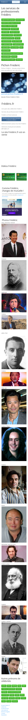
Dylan (3, 701)
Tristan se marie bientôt (8, 689)
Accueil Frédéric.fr (5, 705)
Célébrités (16, 2)
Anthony (15, 701)
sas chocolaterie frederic (8, 59)
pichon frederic (6, 50)
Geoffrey (12, 698)
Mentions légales (5, 711)
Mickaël (14, 686)
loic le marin (5, 695)
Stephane (18, 689)
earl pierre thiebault (7, 35)
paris (21, 47)
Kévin (9, 686)
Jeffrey (22, 695)
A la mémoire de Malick (14, 692)
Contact (3, 713)
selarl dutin (19, 59)
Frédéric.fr (4, 2)
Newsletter (4, 715)
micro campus (14, 47)
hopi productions (6, 41)
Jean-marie (5, 698)
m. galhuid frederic (18, 44)
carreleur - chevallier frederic (9, 26)
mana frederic (5, 47)
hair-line (17, 38)
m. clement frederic (7, 44)
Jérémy (4, 686)
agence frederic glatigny (8, 19)
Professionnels (5, 708)
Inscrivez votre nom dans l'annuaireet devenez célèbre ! (11, 119)
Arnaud (9, 701)
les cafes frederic (17, 41)
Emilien (23, 698)
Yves (19, 686)
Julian (17, 695)
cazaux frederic (6, 29)
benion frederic (20, 19)
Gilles (24, 686)
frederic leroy (17, 35)
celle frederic (15, 29)
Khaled (12, 695)
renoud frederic (6, 56)
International (4, 710)
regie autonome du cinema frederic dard (12, 53)
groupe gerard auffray (7, 38)
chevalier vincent (15, 32)
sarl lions (14, 56)
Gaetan (18, 698)
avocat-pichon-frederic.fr (12, 94)
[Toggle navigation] (25, 2)
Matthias (4, 692)
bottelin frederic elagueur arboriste (11, 23)
